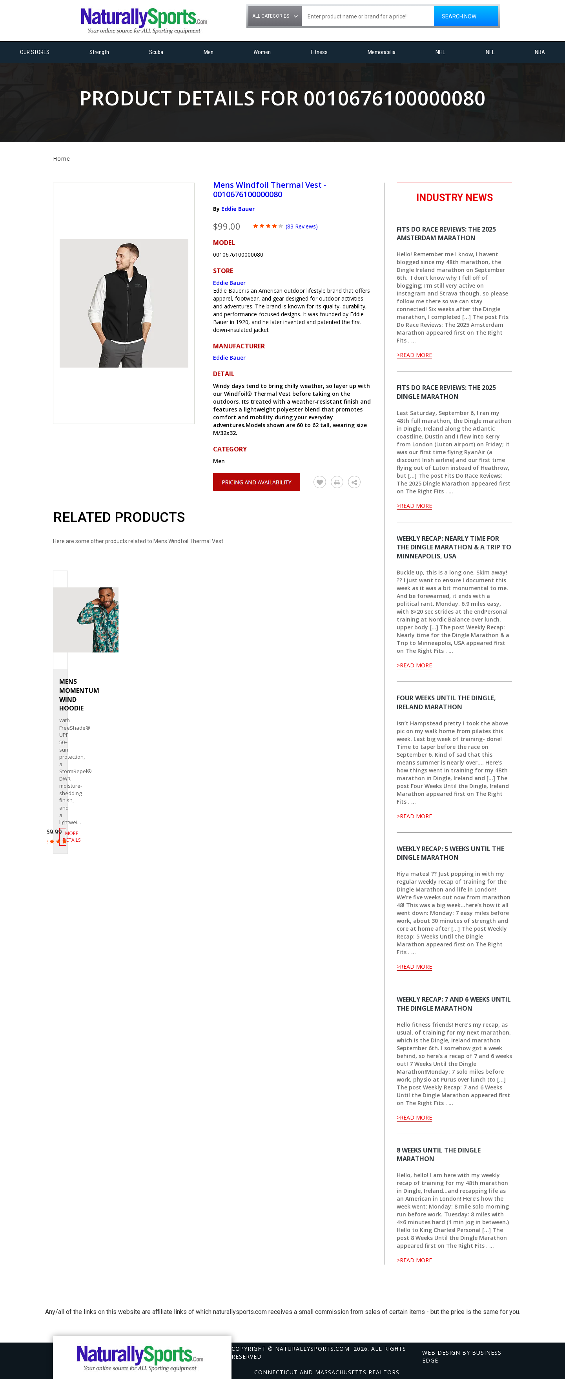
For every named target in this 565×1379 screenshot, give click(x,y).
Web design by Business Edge (461, 1356)
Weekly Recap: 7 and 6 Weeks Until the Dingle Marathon (454, 1004)
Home (61, 158)
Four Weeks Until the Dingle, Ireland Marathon (446, 702)
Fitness (319, 52)
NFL (490, 52)
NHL (440, 52)
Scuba (156, 52)
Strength (99, 52)
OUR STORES (34, 52)
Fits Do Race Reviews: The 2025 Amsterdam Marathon (446, 234)
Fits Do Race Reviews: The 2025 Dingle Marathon (446, 392)
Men (208, 52)
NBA (540, 52)
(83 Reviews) (302, 226)
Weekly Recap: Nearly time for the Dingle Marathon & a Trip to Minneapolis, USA (454, 547)
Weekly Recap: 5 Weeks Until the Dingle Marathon (450, 853)
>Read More (414, 355)
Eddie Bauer (238, 208)
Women (262, 52)
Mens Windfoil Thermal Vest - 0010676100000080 (269, 189)
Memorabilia (382, 52)
